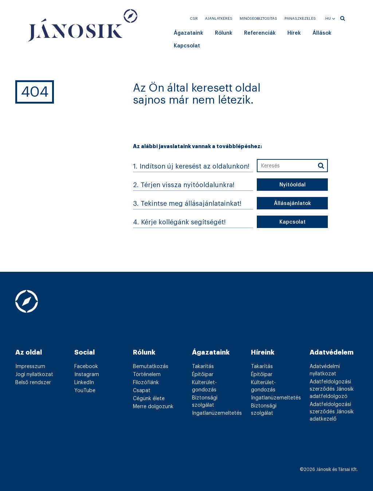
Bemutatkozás (150, 366)
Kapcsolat (187, 46)
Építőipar (202, 374)
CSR (194, 18)
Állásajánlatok (292, 203)
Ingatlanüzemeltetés (217, 413)
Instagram (86, 374)
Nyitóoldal (292, 184)
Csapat (141, 390)
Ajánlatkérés (218, 18)
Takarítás (203, 366)
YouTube (84, 390)
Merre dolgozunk (153, 406)
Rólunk (223, 33)
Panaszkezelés (300, 18)
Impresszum (30, 366)
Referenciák (260, 33)
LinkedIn (84, 382)
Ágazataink (188, 33)
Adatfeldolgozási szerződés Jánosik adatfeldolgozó (332, 389)
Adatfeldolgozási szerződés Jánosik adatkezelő (332, 412)
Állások (322, 33)
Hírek (294, 33)
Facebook (86, 366)
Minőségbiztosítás (258, 18)
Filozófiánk (146, 382)
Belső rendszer (33, 382)
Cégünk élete (149, 398)
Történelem (147, 374)
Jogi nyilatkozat (34, 374)
